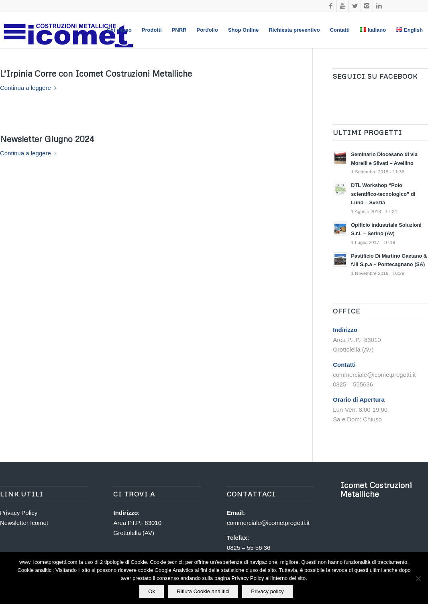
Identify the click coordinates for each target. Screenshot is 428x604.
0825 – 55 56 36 (248, 547)
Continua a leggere (29, 87)
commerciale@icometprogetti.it (268, 522)
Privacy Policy (18, 512)
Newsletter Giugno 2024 (47, 139)
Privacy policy (267, 591)
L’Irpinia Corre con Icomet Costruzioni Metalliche (96, 73)
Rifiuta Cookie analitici (203, 591)
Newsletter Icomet (24, 522)
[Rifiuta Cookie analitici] (418, 578)
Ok (151, 591)
